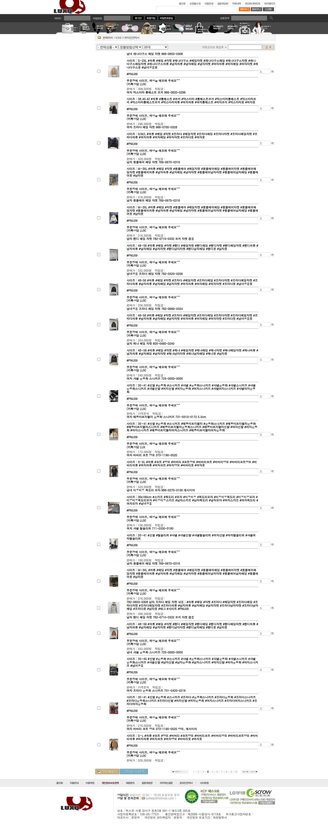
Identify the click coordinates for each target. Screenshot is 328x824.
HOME (118, 37)
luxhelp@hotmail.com (160, 798)
